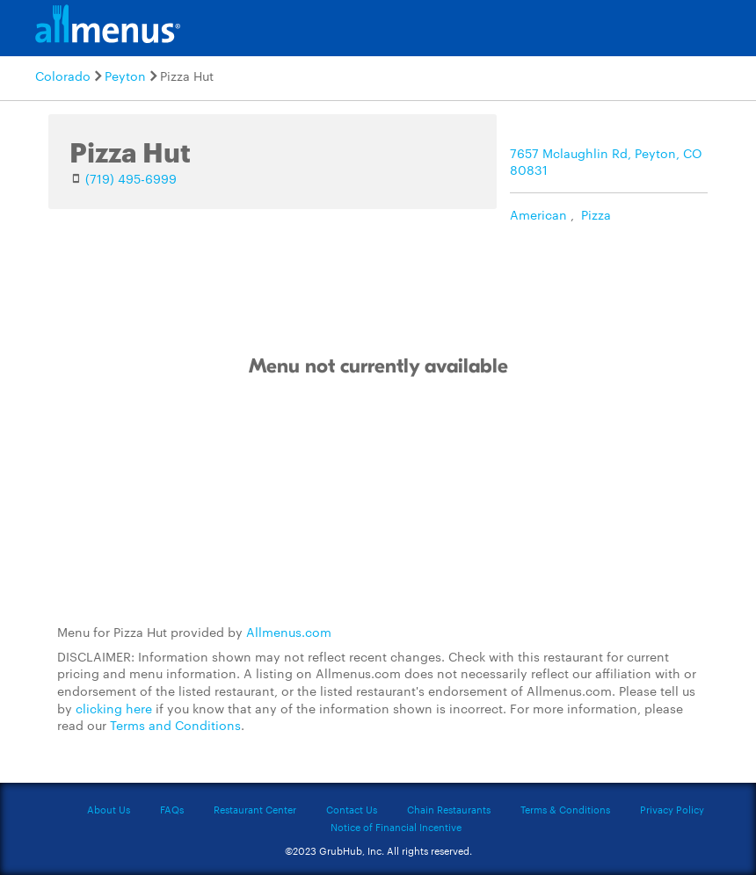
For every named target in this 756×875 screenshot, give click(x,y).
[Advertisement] (378, 501)
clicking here (114, 708)
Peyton (125, 76)
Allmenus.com (288, 631)
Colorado (63, 76)
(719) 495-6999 (131, 178)
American (538, 214)
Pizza (596, 214)
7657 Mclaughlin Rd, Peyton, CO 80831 (606, 161)
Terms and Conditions (175, 725)
